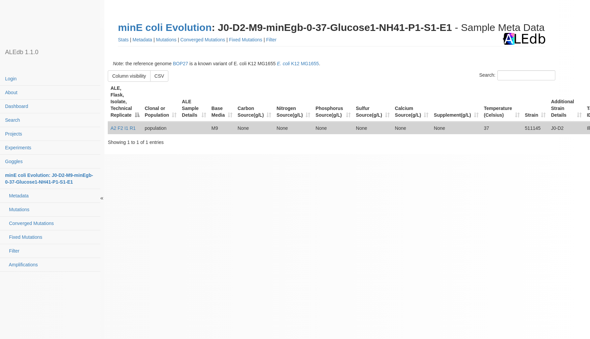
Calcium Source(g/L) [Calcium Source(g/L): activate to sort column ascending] (408, 112)
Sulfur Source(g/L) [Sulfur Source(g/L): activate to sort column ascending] (369, 112)
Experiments (18, 147)
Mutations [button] (166, 39)
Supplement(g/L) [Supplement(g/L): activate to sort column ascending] (452, 115)
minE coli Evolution (164, 27)
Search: (517, 75)
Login (11, 78)
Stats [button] (123, 39)
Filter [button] (271, 39)
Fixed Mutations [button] (245, 39)
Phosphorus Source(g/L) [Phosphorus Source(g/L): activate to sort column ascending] (329, 112)
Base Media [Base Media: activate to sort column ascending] (218, 112)
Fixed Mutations (23, 237)
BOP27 (180, 63)
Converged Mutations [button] (202, 39)
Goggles (14, 161)
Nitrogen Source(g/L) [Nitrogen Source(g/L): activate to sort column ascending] (289, 112)
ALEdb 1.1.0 (21, 52)
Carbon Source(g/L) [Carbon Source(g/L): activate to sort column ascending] (251, 112)
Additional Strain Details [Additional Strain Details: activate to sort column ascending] (562, 108)
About (11, 92)
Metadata (17, 195)
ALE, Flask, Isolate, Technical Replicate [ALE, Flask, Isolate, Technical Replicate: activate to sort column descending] (121, 101)
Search (12, 120)
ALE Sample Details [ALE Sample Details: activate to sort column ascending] (190, 108)
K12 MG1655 (298, 63)
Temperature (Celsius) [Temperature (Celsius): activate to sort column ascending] (498, 112)
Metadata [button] (142, 39)
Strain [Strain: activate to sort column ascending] (531, 115)
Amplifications (21, 264)
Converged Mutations (29, 223)
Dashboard (16, 106)
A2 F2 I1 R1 (123, 128)
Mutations (17, 209)
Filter (12, 251)
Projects (13, 134)
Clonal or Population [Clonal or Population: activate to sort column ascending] (157, 112)
